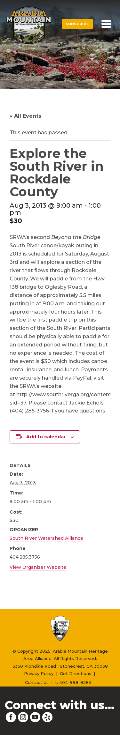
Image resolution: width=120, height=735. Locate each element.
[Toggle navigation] (106, 24)
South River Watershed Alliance (46, 538)
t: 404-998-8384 (73, 682)
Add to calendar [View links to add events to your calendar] (46, 437)
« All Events (25, 116)
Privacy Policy (38, 673)
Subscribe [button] (77, 24)
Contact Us (37, 682)
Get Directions (75, 673)
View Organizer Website (38, 567)
